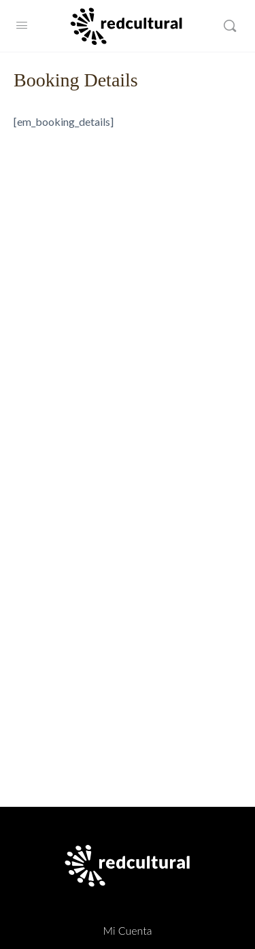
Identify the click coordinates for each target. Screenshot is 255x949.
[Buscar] (230, 26)
